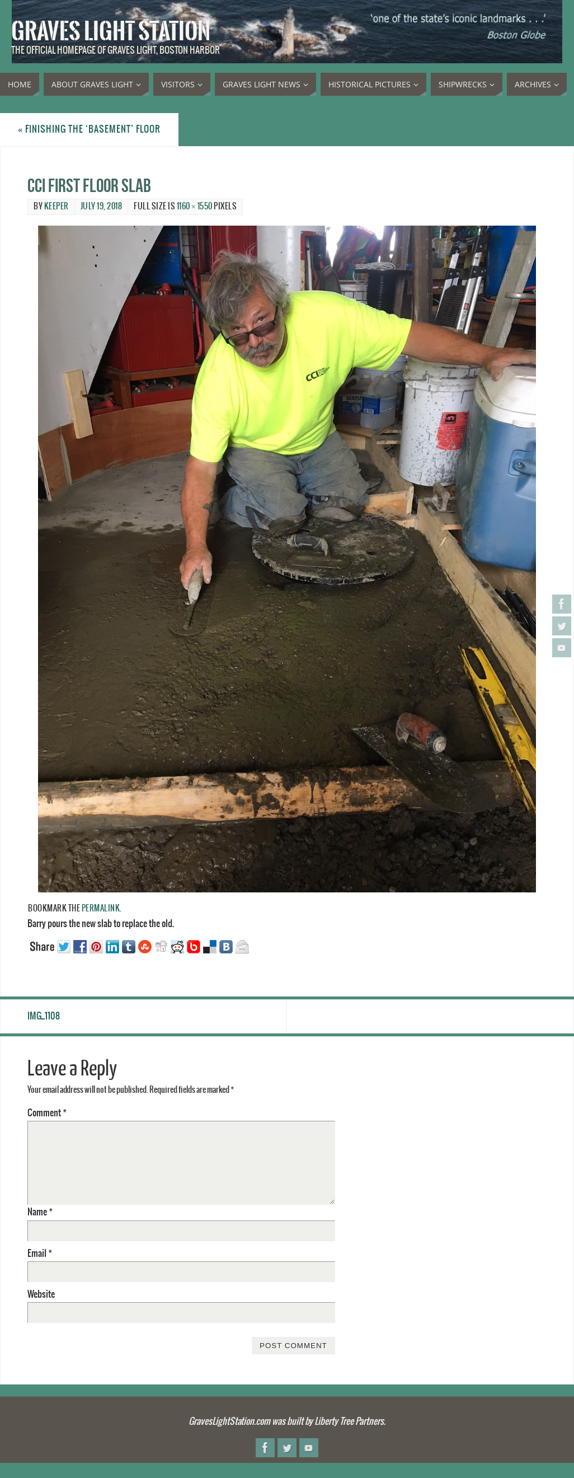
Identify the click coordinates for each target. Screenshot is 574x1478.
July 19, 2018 (102, 206)
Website (41, 1294)
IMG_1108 (43, 1016)
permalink (101, 908)
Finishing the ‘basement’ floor (89, 129)
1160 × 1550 (195, 206)
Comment (47, 1113)
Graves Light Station (110, 31)
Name (40, 1212)
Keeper (56, 206)
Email (39, 1253)
